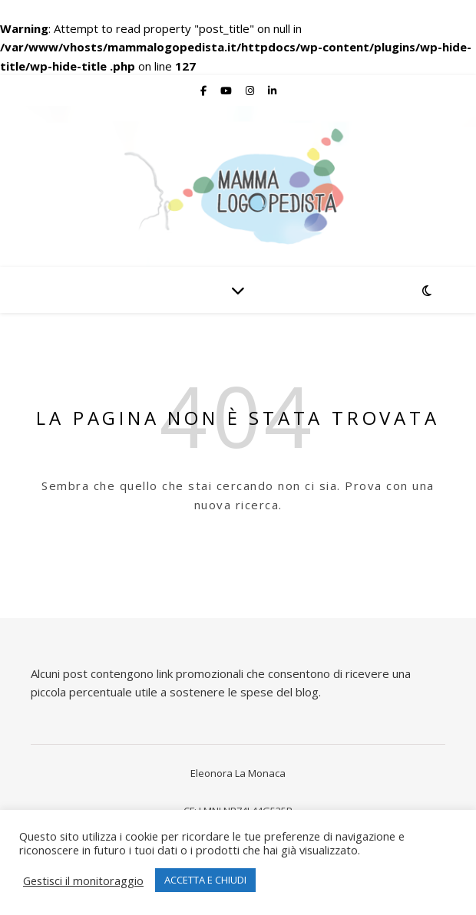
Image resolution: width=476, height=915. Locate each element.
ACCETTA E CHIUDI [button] (205, 880)
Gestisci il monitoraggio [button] (83, 880)
